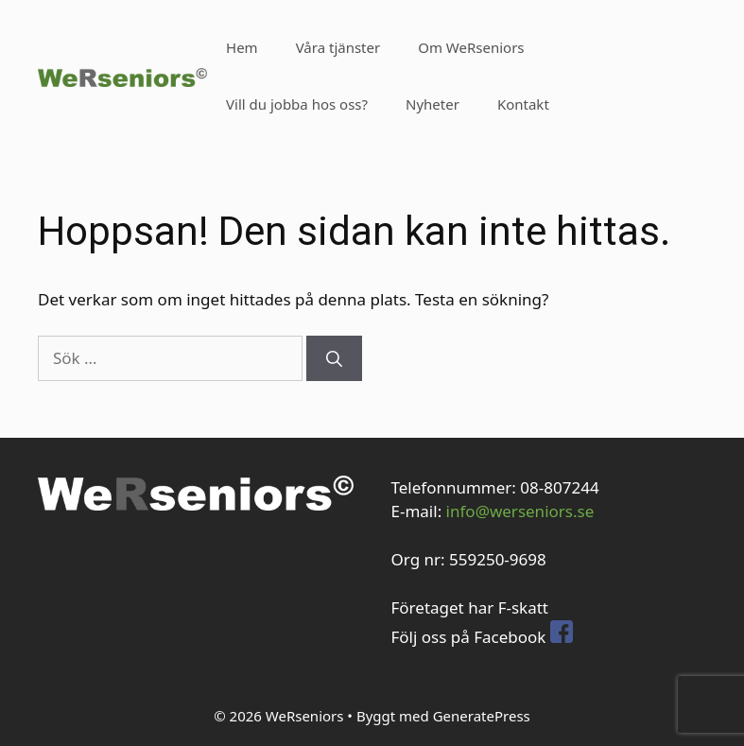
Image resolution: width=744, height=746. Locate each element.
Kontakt (523, 104)
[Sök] (334, 358)
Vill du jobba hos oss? (297, 104)
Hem (242, 47)
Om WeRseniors (471, 47)
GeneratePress (481, 715)
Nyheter (432, 104)
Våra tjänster (338, 47)
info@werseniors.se (520, 511)
